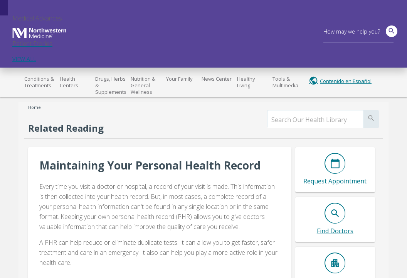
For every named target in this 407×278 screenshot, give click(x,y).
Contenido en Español (346, 81)
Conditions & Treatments (39, 82)
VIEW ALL (24, 59)
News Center (217, 78)
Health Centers (69, 82)
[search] (315, 120)
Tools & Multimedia (285, 82)
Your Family (179, 78)
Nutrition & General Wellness (143, 85)
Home (34, 107)
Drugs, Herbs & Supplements (110, 85)
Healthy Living (246, 82)
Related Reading (66, 128)
